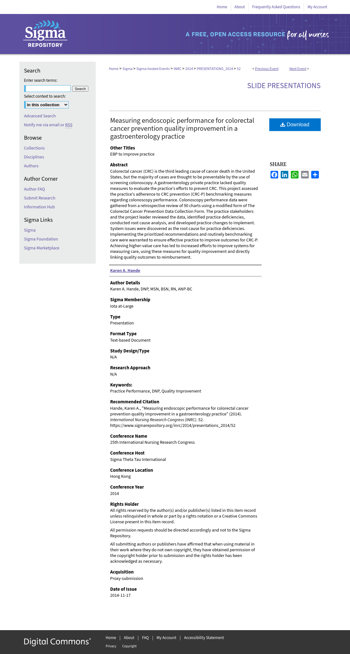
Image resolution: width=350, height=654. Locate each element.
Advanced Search (40, 116)
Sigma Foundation (41, 239)
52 (239, 69)
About (129, 638)
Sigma (127, 69)
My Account (166, 638)
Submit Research (40, 198)
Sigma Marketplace (41, 248)
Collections (34, 148)
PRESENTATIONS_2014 (215, 69)
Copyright (129, 646)
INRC (178, 69)
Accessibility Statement (204, 638)
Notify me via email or (48, 125)
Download (294, 124)
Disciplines (34, 157)
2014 (189, 69)
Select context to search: (45, 96)
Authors (31, 166)
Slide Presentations (284, 85)
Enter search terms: (41, 80)
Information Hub (39, 207)
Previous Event (266, 69)
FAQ (145, 638)
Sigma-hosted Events (153, 69)
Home (114, 69)
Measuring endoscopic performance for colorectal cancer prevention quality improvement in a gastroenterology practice (182, 128)
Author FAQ (34, 189)
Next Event (297, 69)
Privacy (111, 646)
